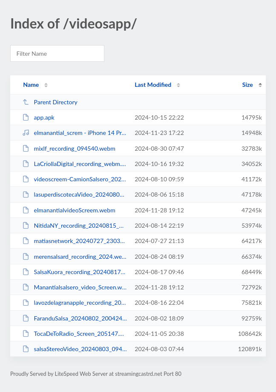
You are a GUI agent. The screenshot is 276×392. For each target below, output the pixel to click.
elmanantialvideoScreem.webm (68, 210)
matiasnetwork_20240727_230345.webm (74, 240)
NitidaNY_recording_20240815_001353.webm (74, 225)
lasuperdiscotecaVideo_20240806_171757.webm (74, 194)
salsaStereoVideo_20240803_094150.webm (74, 348)
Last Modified (153, 84)
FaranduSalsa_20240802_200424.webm (74, 318)
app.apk (38, 117)
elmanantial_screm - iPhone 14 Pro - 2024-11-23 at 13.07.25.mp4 (74, 132)
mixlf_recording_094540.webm (68, 148)
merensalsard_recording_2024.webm (74, 256)
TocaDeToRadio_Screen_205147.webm (74, 333)
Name (31, 84)
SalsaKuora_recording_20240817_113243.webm (74, 271)
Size (247, 84)
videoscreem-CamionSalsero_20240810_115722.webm (74, 179)
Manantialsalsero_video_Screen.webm (74, 287)
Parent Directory (50, 102)
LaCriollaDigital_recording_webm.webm (74, 163)
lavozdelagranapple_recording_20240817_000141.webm (74, 302)
